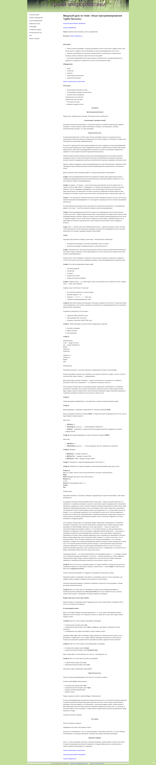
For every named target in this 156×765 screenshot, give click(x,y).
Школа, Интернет (34, 38)
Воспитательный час (35, 32)
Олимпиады (33, 26)
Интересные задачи (35, 29)
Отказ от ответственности (97, 763)
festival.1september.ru (76, 36)
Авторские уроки (34, 14)
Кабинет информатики (36, 17)
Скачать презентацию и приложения (74, 81)
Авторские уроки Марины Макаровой (74, 23)
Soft (30, 35)
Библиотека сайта (34, 23)
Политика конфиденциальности (79, 763)
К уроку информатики (69, 27)
